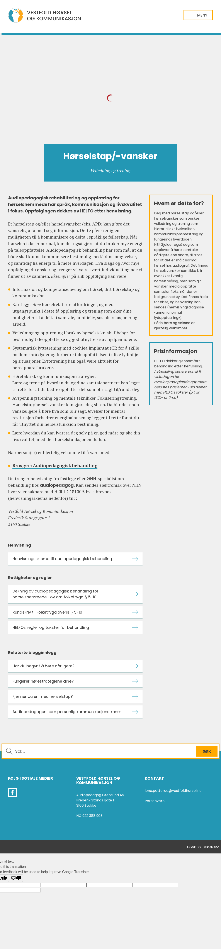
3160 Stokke (86, 805)
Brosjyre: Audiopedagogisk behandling (54, 465)
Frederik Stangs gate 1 (95, 800)
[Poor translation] (16, 878)
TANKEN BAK (210, 847)
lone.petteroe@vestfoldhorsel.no (173, 790)
